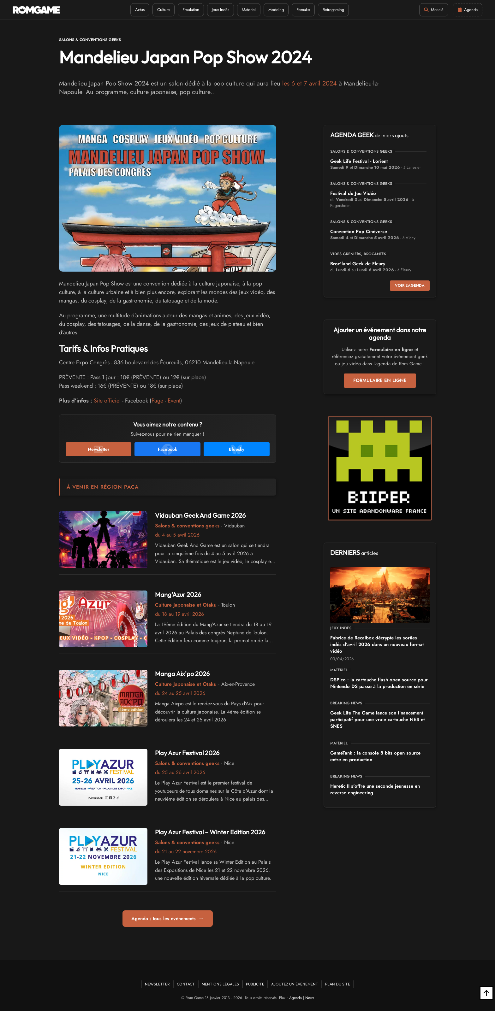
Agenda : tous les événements (167, 918)
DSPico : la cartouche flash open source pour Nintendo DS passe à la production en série (379, 683)
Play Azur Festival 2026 (187, 753)
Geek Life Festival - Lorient (359, 161)
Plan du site (337, 984)
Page (157, 401)
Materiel (249, 10)
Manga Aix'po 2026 (182, 674)
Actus (140, 10)
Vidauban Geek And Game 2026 (200, 515)
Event (174, 401)
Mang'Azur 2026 (178, 594)
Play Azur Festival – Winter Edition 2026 (210, 832)
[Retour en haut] (486, 993)
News (309, 998)
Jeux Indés (220, 10)
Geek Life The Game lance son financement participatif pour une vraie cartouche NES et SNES (377, 719)
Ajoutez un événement (294, 984)
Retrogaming (333, 10)
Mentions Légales (220, 984)
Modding (276, 10)
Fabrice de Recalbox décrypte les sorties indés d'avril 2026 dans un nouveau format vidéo (377, 644)
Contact (186, 984)
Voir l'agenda (410, 285)
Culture (163, 10)
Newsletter (157, 984)
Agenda (295, 998)
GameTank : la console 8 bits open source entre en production (375, 756)
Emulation (190, 10)
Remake (303, 10)
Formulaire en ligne (380, 380)
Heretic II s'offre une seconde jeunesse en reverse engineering (375, 789)
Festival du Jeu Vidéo (353, 193)
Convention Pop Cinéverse (358, 231)
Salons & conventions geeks (90, 40)
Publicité (255, 984)
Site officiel (107, 401)
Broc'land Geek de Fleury (357, 263)
